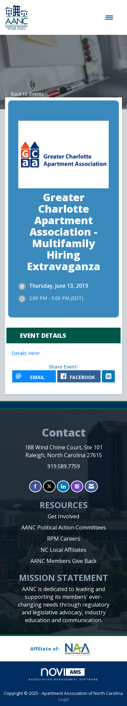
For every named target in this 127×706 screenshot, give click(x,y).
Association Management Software (64, 674)
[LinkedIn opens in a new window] (108, 376)
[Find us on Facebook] (35, 486)
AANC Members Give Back (63, 561)
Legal (63, 699)
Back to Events (24, 94)
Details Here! (26, 353)
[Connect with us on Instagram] (77, 486)
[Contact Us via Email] (91, 486)
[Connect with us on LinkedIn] (63, 486)
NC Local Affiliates (63, 550)
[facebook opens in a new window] (79, 376)
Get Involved (63, 516)
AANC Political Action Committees (63, 527)
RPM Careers (63, 538)
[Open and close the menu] (74, 17)
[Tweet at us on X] (49, 486)
